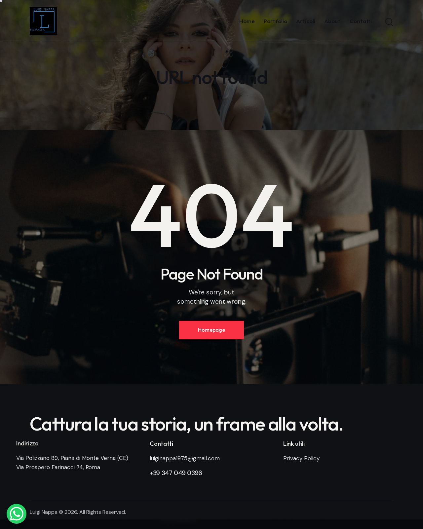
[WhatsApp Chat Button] (16, 514)
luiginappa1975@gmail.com (185, 458)
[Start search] (389, 22)
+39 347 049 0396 (176, 473)
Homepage (211, 329)
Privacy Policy (301, 458)
